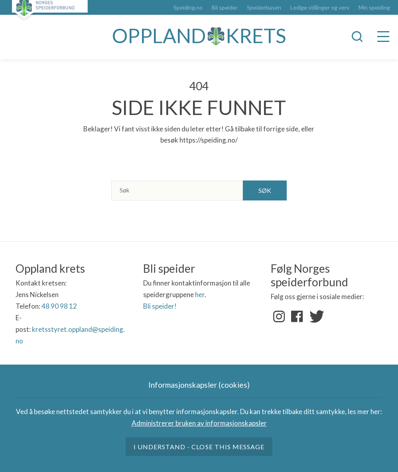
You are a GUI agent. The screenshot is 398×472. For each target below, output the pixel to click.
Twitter (315, 317)
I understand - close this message (199, 446)
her (200, 294)
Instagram (279, 317)
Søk (264, 190)
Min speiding (374, 7)
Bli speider (225, 7)
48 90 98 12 (59, 306)
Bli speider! (160, 306)
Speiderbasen (264, 7)
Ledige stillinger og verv (319, 7)
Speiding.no (188, 7)
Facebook (297, 317)
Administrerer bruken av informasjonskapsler (199, 423)
